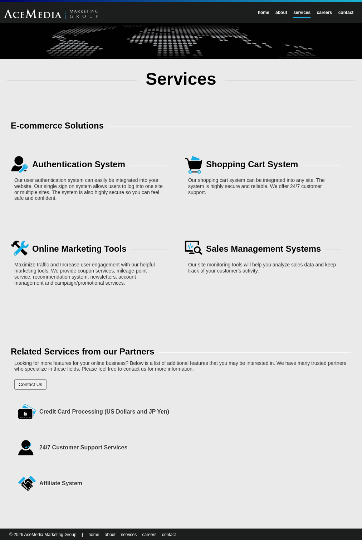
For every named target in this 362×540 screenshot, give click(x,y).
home (263, 12)
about (281, 12)
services (301, 12)
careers (324, 12)
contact (346, 12)
